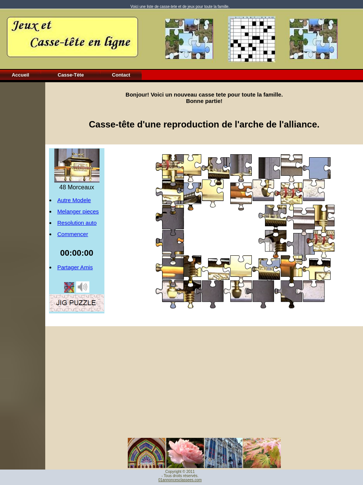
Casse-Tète (71, 75)
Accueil (20, 75)
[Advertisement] (22, 195)
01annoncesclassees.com (180, 480)
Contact (121, 75)
